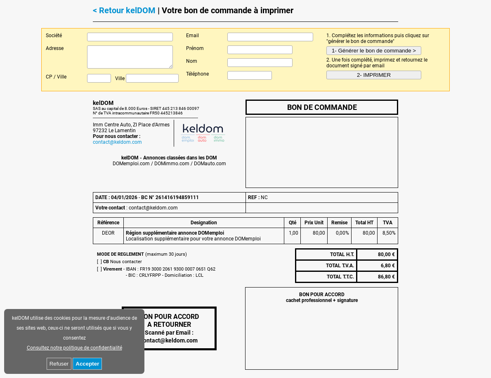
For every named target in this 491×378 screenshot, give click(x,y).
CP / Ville (56, 77)
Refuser (59, 364)
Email (192, 35)
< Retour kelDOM (124, 10)
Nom (191, 61)
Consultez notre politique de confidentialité (74, 348)
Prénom (195, 48)
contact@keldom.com (117, 142)
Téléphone (197, 74)
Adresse (55, 48)
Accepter (87, 364)
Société (54, 35)
